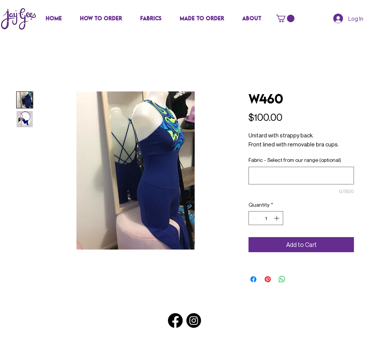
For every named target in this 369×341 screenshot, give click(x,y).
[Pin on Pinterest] (267, 279)
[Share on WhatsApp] (282, 279)
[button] (151, 18)
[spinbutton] (266, 218)
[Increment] (277, 218)
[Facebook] (175, 320)
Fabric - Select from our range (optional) (295, 160)
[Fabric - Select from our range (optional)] (301, 175)
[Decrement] (254, 218)
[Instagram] (193, 320)
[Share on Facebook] (253, 279)
